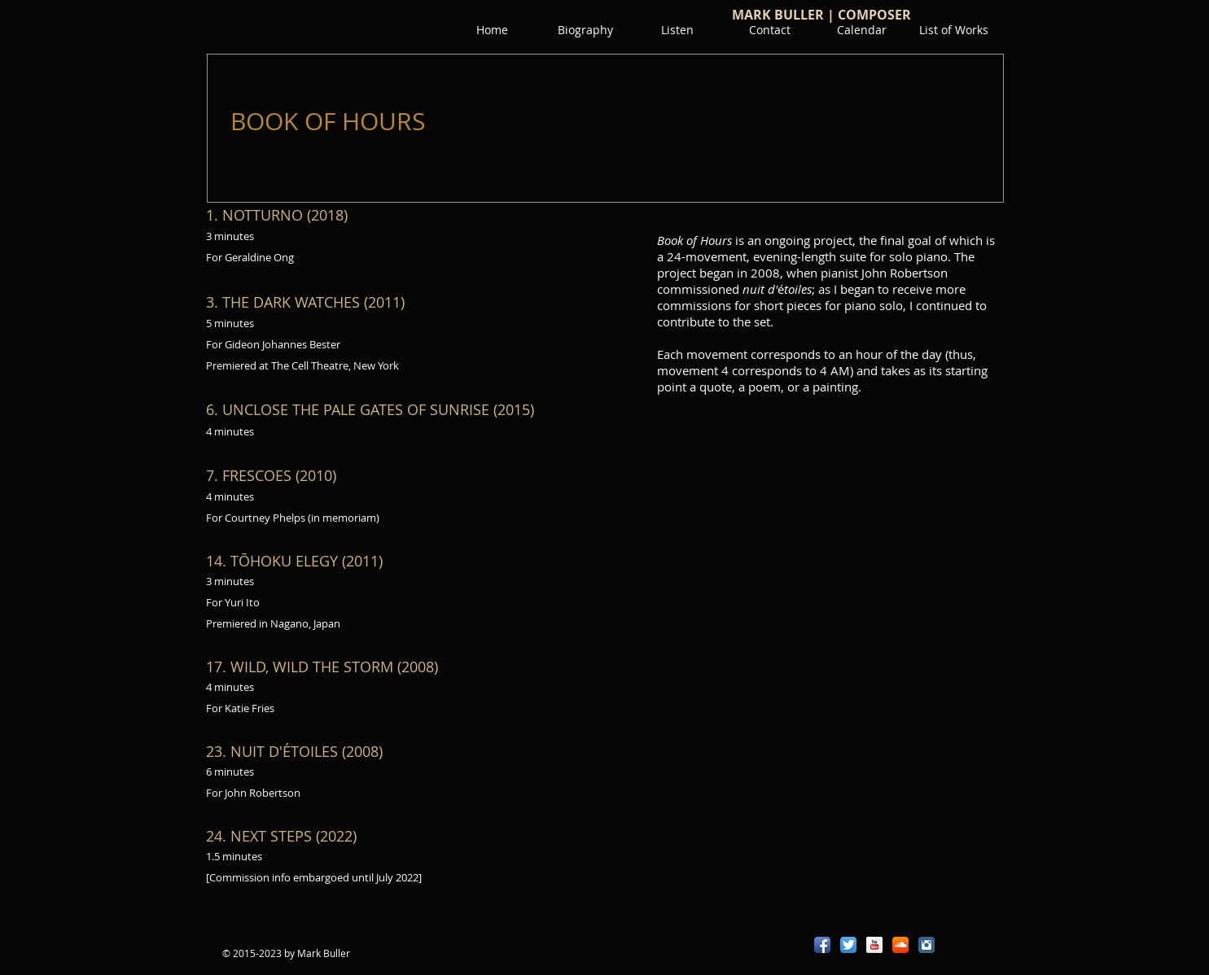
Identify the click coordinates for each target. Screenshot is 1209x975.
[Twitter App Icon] (848, 945)
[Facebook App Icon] (822, 945)
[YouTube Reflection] (874, 945)
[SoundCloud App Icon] (900, 945)
